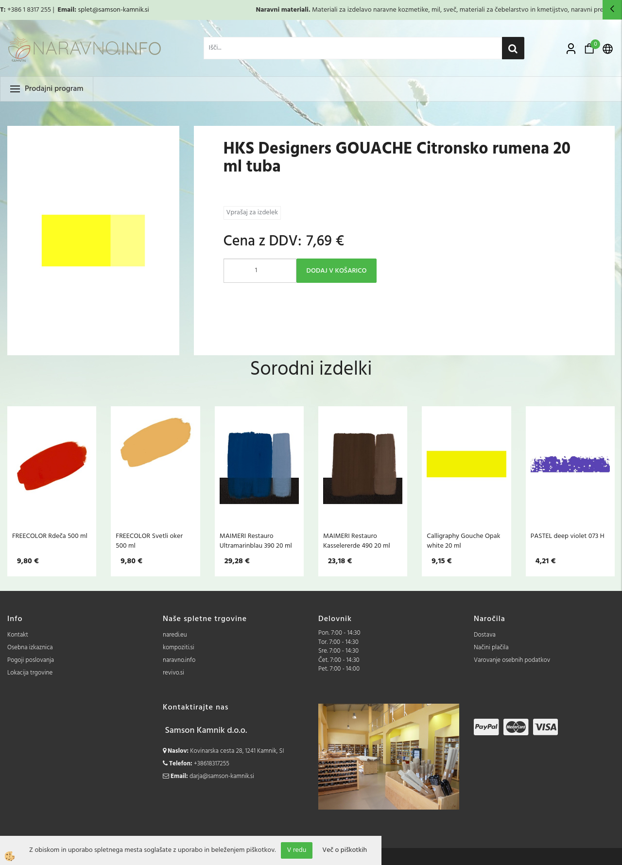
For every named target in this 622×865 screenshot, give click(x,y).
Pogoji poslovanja (30, 660)
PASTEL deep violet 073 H (568, 536)
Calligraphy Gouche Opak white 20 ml (463, 541)
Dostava (485, 635)
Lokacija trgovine (29, 673)
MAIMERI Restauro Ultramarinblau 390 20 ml (256, 541)
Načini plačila (491, 647)
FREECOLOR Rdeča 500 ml (49, 536)
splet (85, 10)
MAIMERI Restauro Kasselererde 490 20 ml (356, 541)
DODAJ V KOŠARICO (337, 271)
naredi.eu (175, 635)
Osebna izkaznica (30, 647)
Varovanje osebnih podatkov (512, 660)
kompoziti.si (178, 647)
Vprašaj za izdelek (252, 212)
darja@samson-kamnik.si (222, 776)
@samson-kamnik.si (120, 10)
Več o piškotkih (344, 850)
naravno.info (179, 660)
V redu (297, 850)
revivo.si (173, 673)
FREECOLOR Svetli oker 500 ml (149, 541)
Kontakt (17, 635)
